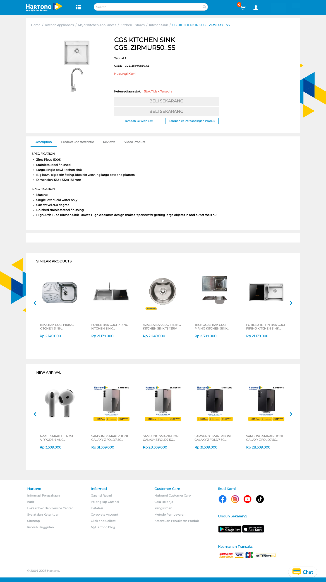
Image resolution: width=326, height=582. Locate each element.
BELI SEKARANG (166, 101)
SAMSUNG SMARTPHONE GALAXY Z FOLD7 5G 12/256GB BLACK (265, 437)
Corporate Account (104, 514)
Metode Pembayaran (169, 514)
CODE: (131, 65)
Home (35, 25)
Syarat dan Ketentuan (43, 514)
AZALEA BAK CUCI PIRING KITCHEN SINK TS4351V (162, 326)
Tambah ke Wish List (139, 121)
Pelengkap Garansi (105, 502)
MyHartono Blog (103, 527)
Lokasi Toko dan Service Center (50, 508)
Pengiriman (163, 508)
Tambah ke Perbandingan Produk (192, 121)
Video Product (134, 142)
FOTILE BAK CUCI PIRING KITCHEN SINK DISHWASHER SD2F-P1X (109, 326)
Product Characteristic (77, 142)
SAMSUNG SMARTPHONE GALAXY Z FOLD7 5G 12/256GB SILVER (162, 437)
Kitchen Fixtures (132, 25)
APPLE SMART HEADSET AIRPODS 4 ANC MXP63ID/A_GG (58, 437)
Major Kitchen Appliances (97, 25)
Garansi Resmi (101, 495)
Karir (30, 502)
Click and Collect (103, 521)
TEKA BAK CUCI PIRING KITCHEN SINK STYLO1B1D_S (57, 326)
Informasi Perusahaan (43, 495)
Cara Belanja (163, 502)
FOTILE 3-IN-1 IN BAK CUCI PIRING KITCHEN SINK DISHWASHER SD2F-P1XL (265, 326)
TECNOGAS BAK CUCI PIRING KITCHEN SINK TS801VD (210, 326)
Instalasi (97, 508)
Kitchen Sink (158, 25)
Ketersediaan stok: (143, 91)
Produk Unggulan (40, 527)
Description (43, 142)
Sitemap (33, 521)
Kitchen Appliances (59, 25)
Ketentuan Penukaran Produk (176, 521)
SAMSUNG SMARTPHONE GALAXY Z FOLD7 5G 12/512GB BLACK (213, 437)
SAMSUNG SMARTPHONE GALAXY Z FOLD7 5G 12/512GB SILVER (110, 437)
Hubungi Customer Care (172, 495)
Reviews (109, 142)
